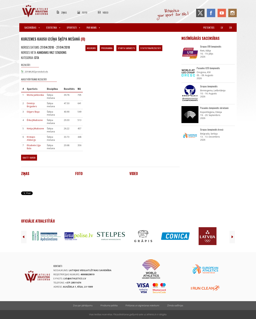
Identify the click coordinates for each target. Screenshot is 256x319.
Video (105, 12)
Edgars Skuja (33, 111)
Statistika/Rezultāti (150, 48)
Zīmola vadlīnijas (175, 305)
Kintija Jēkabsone (35, 128)
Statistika (53, 27)
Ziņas (64, 12)
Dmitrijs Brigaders (32, 105)
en (230, 27)
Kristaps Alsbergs (31, 138)
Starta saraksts (126, 48)
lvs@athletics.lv (74, 278)
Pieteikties (208, 27)
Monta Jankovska (35, 94)
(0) (83, 39)
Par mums (93, 27)
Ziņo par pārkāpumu (83, 305)
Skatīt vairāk (29, 157)
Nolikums (91, 48)
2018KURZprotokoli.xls (36, 71)
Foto (84, 12)
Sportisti (73, 27)
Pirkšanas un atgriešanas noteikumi (142, 305)
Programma (106, 48)
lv (222, 27)
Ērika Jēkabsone (35, 120)
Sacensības (32, 27)
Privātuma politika (109, 305)
